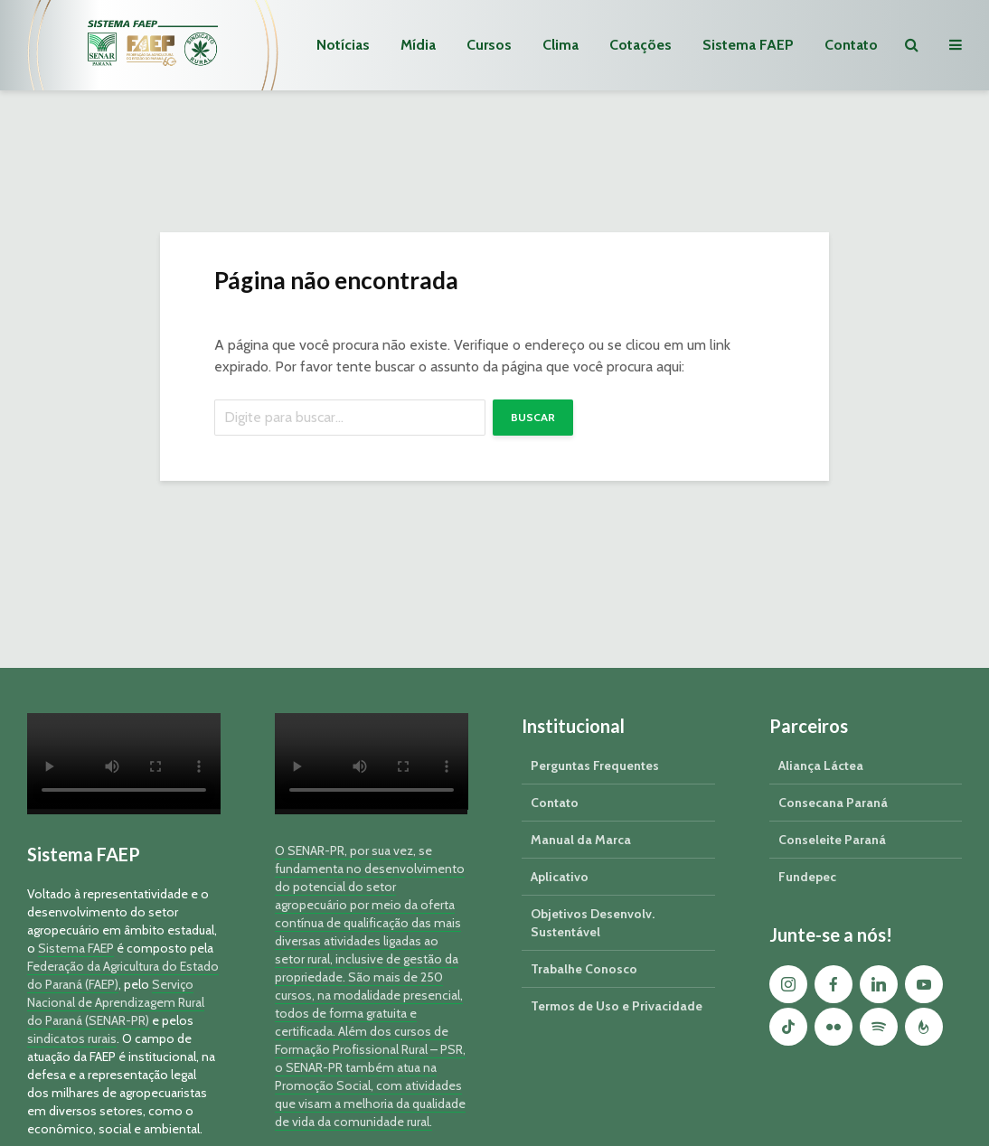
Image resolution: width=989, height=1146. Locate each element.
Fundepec (807, 877)
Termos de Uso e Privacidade (616, 1006)
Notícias (343, 44)
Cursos (489, 44)
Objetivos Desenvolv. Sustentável (593, 923)
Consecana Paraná (833, 802)
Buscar (533, 417)
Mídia (418, 44)
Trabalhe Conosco (584, 969)
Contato (851, 44)
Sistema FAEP (748, 44)
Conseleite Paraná (832, 839)
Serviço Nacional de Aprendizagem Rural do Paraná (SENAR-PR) (115, 1002)
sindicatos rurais (72, 1038)
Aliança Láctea (820, 765)
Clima (560, 44)
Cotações (640, 44)
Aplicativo (560, 877)
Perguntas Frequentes (595, 765)
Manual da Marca (581, 839)
